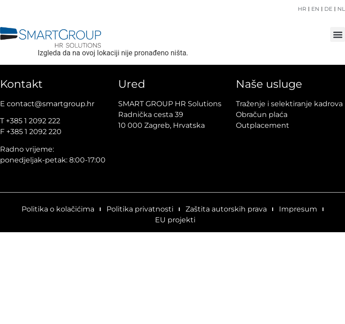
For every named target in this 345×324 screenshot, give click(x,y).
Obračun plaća (262, 114)
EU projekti (175, 220)
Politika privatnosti (139, 209)
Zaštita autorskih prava (226, 209)
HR (302, 8)
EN (315, 8)
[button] (337, 34)
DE (328, 8)
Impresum (298, 209)
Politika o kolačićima (58, 209)
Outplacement (262, 125)
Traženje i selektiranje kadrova (289, 103)
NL (341, 8)
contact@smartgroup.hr (50, 103)
